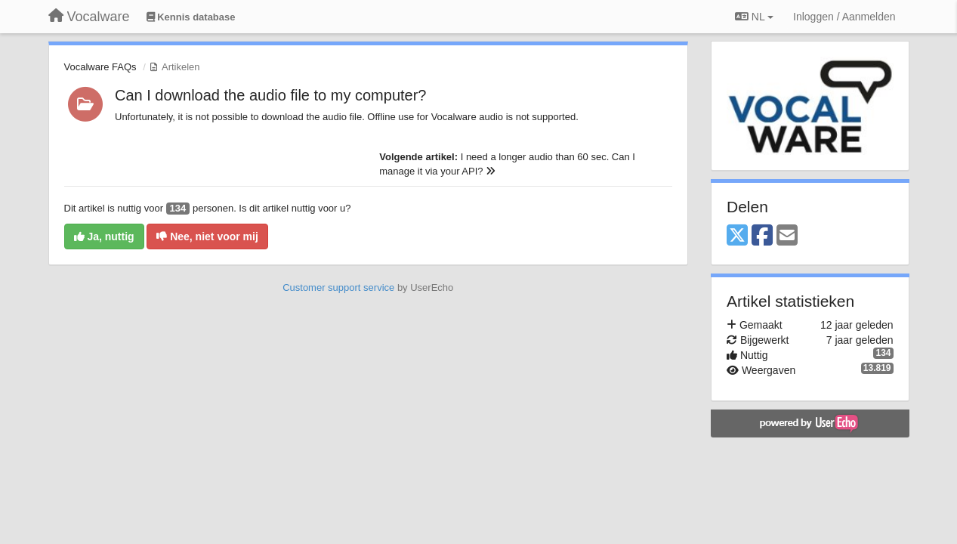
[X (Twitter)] (737, 236)
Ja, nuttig (104, 236)
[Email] (787, 236)
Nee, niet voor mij (207, 236)
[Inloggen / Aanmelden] (844, 16)
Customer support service (338, 287)
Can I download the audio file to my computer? (270, 95)
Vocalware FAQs (100, 67)
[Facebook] (762, 236)
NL (754, 17)
